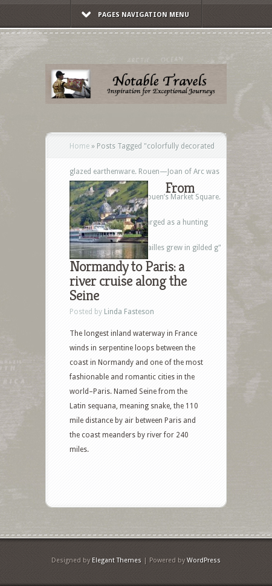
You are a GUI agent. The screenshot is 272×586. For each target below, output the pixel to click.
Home (79, 146)
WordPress (204, 560)
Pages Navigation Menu (135, 15)
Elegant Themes (116, 560)
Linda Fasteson (129, 311)
